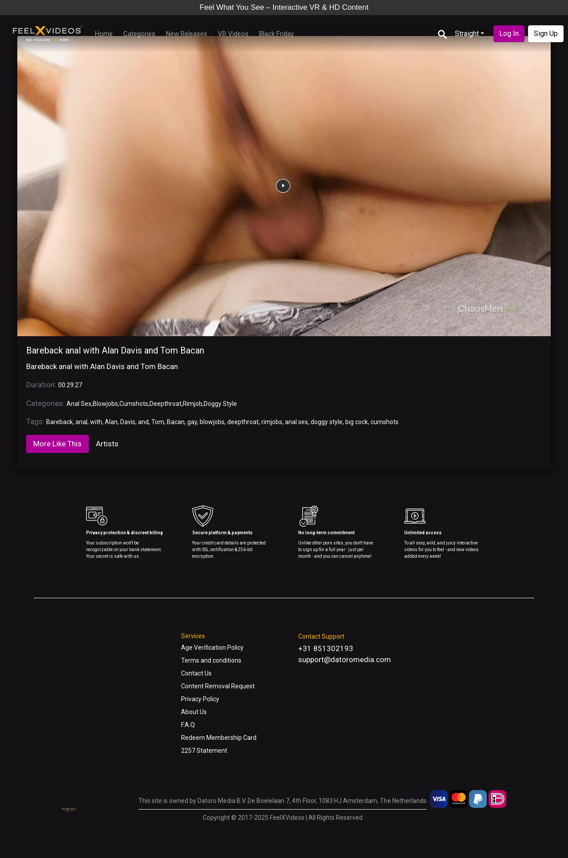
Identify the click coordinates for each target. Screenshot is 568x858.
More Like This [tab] (57, 443)
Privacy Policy (200, 699)
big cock (356, 421)
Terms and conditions (211, 660)
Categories (139, 34)
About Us (194, 711)
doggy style (327, 421)
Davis (127, 421)
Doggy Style (220, 403)
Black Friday (276, 34)
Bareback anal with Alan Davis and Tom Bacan (115, 350)
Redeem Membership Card (218, 737)
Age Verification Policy (212, 647)
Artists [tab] (107, 443)
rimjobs (271, 421)
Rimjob (192, 403)
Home (104, 34)
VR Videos (233, 34)
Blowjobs (105, 403)
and (143, 421)
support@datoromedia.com (344, 659)
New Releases (186, 34)
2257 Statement (204, 750)
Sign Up (546, 33)
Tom (157, 421)
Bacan (176, 421)
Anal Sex (79, 403)
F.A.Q (188, 724)
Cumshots (133, 403)
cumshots (384, 421)
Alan (111, 421)
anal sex (296, 421)
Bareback (59, 421)
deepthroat (243, 421)
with (96, 421)
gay (192, 421)
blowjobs (212, 421)
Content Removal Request (218, 686)
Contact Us (196, 673)
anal (81, 421)
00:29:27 (70, 385)
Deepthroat (165, 403)
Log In (509, 33)
